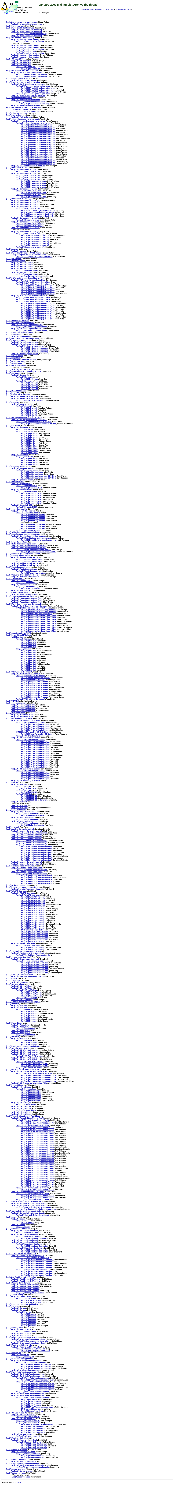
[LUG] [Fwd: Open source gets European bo (24, 604)
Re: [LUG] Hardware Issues (22, 263)
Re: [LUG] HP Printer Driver (22, 715)
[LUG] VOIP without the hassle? (19, 672)
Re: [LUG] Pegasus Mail (21, 336)
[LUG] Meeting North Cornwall (18, 1283)
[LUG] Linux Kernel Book (16, 542)
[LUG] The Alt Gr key (14, 1295)
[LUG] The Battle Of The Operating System (23, 951)
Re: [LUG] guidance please (22, 468)
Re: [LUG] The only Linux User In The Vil (27, 1118)
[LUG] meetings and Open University (21, 974)
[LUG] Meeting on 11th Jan (17, 78)
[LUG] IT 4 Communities (16, 391)
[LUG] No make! (12, 1004)
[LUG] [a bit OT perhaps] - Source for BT (22, 887)
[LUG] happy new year (15, 26)
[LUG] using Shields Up (30, 1409)
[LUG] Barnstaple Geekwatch (18, 1229)
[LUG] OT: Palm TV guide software (20, 323)
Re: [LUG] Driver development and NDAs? (28, 1339)
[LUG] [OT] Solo (12, 393)
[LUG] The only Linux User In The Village (23, 1116)
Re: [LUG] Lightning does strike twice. (27, 868)
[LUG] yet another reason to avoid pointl (22, 119)
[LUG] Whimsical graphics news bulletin (22, 532)
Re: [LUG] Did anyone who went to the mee (29, 420)
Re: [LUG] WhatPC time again (23, 893)
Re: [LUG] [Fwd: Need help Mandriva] (26, 30)
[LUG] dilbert (11, 978)
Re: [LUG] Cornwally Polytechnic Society (28, 1213)
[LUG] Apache (12, 249)
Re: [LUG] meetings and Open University (27, 976)
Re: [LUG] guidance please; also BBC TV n (38, 476)
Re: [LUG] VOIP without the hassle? (25, 674)
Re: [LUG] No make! (19, 1005)
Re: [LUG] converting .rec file (23, 511)
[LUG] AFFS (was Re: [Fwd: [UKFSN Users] (29, 255)
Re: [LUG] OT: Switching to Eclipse (25, 720)
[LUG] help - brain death (16, 810)
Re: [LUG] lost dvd (23, 639)
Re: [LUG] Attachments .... (22, 581)
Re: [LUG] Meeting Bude (21, 1329)
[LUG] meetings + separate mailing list (22, 1304)
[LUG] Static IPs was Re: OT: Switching (32, 732)
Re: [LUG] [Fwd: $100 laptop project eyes (28, 84)
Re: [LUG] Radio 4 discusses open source (28, 546)
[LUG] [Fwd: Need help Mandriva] (20, 28)
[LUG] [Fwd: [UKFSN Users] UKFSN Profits (24, 253)
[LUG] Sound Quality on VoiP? (18, 633)
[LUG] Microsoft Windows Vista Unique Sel (23, 1201)
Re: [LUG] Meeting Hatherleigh (23, 1461)
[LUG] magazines (13, 358)
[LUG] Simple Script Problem (33, 680)
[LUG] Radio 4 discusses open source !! (22, 544)
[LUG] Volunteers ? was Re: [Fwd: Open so (33, 608)
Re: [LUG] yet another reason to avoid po (28, 121)
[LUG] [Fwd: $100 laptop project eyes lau (23, 82)
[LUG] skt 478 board (14, 356)
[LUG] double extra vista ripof (18, 957)
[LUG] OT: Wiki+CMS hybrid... (18, 1048)
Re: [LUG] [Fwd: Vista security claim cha (27, 1465)
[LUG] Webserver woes (15, 1473)
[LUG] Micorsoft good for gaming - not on (23, 554)
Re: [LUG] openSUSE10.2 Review (24, 396)
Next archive (99, 9)
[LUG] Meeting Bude (14, 1327)
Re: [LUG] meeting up (20, 1355)
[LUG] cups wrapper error (16, 703)
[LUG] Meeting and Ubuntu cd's (19, 1345)
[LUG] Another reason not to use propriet (23, 1002)
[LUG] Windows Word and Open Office (36, 614)
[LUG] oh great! (12, 402)
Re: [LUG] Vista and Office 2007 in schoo (28, 577)
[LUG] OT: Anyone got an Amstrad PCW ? (23, 1069)
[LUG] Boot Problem (29, 1399)
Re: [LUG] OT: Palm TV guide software (27, 325)
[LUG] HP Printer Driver (15, 713)
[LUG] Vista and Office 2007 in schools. (22, 575)
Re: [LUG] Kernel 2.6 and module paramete (28, 536)
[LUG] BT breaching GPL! (16, 885)
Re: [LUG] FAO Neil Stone (21, 117)
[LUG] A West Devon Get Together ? (21, 1254)
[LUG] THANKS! (12, 701)
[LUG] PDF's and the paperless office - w (23, 278)
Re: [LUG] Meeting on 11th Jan (23, 80)
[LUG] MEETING (12, 782)
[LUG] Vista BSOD (13, 980)
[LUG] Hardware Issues (15, 261)
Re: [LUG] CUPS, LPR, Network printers (22, 338)
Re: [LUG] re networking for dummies (21, 22)
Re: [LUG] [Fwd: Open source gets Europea (29, 606)
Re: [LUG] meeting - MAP (26, 51)
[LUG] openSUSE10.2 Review (18, 394)
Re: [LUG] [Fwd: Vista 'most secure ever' (27, 1374)
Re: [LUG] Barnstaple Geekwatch (24, 1230)
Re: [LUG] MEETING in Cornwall (34, 800)
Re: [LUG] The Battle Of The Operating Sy (28, 953)
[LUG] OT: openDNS (14, 59)
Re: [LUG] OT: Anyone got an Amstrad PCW (29, 1071)
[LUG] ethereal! (12, 827)
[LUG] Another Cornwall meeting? (20, 829)
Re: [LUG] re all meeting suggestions (26, 1360)
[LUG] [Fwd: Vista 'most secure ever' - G (22, 1372)
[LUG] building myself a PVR (18, 555)
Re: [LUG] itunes (18, 1219)
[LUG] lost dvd (17, 637)
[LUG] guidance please (15, 466)
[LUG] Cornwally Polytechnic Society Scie (23, 1211)
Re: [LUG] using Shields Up (32, 1411)
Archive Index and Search (123, 9)
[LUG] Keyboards (13, 373)
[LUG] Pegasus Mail (14, 334)
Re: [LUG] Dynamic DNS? (21, 484)
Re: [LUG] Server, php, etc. (22, 1471)
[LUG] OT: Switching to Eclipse (19, 718)
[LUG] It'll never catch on (16, 113)
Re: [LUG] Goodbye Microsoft (23, 1452)
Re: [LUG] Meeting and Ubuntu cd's (25, 1347)
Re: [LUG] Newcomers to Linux (24, 169)
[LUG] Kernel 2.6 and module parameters (23, 534)
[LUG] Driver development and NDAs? (22, 1337)
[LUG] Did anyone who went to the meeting (24, 418)
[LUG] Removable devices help (19, 98)
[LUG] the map (12, 1306)
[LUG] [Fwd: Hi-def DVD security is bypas (23, 1046)
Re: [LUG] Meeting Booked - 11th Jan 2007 (23, 107)
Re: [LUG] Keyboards (20, 375)
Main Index (109, 9)
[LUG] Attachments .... (15, 579)
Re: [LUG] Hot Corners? (16, 365)
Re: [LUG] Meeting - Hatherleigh (24, 1440)
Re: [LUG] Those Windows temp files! (26, 598)
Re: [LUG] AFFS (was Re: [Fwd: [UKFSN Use (34, 257)
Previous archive (88, 9)
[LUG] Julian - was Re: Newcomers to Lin (38, 210)
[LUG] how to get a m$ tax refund (19, 332)
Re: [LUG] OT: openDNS (21, 61)
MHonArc (18, 1482)
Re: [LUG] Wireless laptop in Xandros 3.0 (37, 214)
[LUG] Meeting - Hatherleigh (17, 1438)
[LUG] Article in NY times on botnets (21, 360)
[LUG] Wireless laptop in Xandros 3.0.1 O (37, 212)
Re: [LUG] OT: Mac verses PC (23, 1415)
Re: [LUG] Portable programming (24, 342)
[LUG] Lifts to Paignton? (21, 109)
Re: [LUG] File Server (19, 427)
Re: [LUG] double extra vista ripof (25, 959)
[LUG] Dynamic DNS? (15, 482)
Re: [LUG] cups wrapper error (23, 705)
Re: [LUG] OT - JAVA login (22, 986)
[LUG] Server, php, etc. (15, 1469)
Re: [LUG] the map (18, 1308)
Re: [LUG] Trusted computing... (24, 569)
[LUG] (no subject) (13, 259)
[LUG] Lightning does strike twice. (20, 866)
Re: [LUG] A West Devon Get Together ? (27, 1256)
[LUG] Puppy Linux (14, 1023)
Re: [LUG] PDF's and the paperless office (28, 280)
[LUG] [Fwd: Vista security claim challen (22, 1463)
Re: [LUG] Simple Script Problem (34, 682)
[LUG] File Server (13, 426)
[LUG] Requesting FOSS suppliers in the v (23, 371)
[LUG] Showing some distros (32, 930)
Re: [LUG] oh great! (19, 404)
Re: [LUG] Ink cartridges (21, 1087)
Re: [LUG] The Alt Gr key (21, 1296)
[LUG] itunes (11, 1217)
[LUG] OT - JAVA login (15, 984)
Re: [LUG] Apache (18, 251)
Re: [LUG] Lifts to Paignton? (27, 111)
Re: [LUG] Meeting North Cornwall (25, 1285)
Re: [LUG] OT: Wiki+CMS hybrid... (25, 1050)
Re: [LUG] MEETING (19, 784)
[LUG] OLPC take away (15, 361)
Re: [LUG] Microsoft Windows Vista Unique (29, 1203)
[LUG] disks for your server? (18, 592)
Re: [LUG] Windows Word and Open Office (38, 616)
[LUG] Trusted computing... (17, 567)
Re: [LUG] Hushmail (19, 1038)
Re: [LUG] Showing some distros (34, 932)
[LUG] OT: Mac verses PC (16, 1413)
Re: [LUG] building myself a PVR (24, 557)
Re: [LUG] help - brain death (22, 812)
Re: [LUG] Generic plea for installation (22, 71)
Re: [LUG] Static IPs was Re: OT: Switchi (37, 734)
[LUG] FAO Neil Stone (15, 115)
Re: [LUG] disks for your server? (24, 594)
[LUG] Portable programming (18, 340)
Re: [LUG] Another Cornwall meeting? (26, 831)
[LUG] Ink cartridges (14, 1085)
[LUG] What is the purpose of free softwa (37, 1132)
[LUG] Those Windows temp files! (20, 596)
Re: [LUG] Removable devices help (25, 100)
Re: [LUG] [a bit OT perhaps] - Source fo (27, 889)
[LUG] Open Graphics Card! (17, 321)
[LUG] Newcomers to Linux (17, 168)
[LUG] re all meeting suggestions (19, 1359)
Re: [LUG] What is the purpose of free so (37, 1134)
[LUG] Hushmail (12, 1037)
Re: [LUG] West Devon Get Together (21, 1277)
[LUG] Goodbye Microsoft (16, 1450)
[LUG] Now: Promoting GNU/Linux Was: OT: (39, 1424)
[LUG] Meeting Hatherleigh (17, 1459)
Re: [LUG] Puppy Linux (20, 1025)
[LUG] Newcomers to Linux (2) (18, 199)
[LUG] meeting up (13, 1353)
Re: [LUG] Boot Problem (31, 1401)
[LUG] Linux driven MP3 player (18, 635)
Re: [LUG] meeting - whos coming (20, 38)
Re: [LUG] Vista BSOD (20, 982)
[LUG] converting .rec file (16, 509)
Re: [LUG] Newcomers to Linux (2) (25, 200)
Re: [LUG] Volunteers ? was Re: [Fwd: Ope (38, 610)
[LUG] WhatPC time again (16, 891)
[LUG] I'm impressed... (15, 363)
